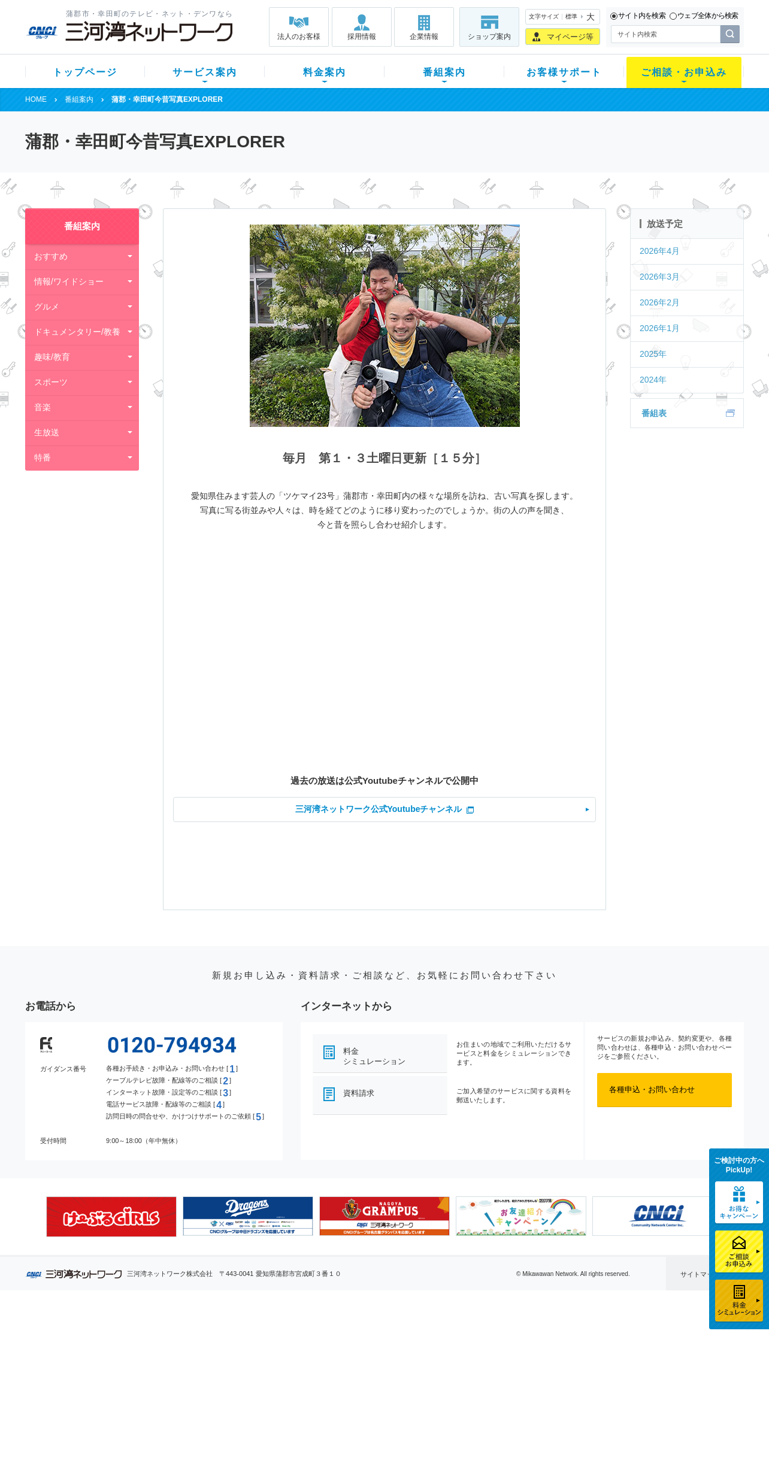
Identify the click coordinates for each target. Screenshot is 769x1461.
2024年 (653, 379)
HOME (36, 99)
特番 (42, 457)
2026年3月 (660, 276)
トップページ (85, 72)
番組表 (654, 413)
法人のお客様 (298, 36)
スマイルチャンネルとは (383, 1337)
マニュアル (448, 1353)
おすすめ (51, 256)
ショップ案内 (489, 36)
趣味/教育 (52, 357)
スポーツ (51, 382)
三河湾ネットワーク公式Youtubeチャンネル (378, 809)
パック (262, 1384)
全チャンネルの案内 (375, 1379)
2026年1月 (660, 328)
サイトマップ (700, 1274)
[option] (111, 1216)
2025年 (653, 354)
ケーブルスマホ (189, 1384)
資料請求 (358, 1093)
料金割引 (266, 1369)
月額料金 (266, 1353)
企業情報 (424, 36)
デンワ (174, 1369)
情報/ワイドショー (69, 281)
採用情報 (361, 36)
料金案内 (324, 72)
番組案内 (444, 72)
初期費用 (266, 1337)
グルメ (46, 306)
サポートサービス (460, 1369)
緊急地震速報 (185, 1400)
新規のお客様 (96, 1337)
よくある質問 (452, 1337)
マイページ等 (570, 36)
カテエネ (177, 1415)
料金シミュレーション (374, 1056)
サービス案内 (204, 72)
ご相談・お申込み (684, 72)
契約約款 (177, 1431)
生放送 (46, 432)
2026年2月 (660, 302)
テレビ (174, 1337)
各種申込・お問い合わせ (652, 1089)
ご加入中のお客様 (104, 1353)
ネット (174, 1353)
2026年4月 (660, 251)
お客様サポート (564, 72)
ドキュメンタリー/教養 (77, 332)
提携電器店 (537, 1353)
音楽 (42, 407)
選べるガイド (96, 1369)
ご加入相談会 (541, 1369)
